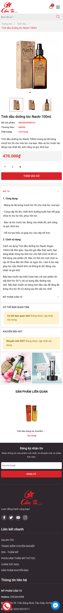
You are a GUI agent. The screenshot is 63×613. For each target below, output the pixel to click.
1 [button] (30, 92)
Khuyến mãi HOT (13, 331)
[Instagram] (25, 518)
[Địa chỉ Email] (31, 465)
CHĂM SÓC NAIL (10, 564)
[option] (31, 64)
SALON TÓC (7, 540)
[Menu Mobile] (59, 7)
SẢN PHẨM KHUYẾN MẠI (14, 570)
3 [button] (33, 92)
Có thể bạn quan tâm (16, 307)
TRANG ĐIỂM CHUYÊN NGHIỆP (18, 546)
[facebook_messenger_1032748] (55, 605)
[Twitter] (11, 518)
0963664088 (17, 597)
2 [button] (31, 92)
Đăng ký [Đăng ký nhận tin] (31, 474)
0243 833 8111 (22, 609)
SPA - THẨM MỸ (9, 552)
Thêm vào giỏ (31, 176)
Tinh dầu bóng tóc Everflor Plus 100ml (36, 431)
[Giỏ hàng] (51, 6)
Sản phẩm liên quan (31, 391)
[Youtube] (18, 518)
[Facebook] (4, 518)
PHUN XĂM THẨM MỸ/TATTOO (18, 558)
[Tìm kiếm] (58, 17)
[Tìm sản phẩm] (26, 17)
